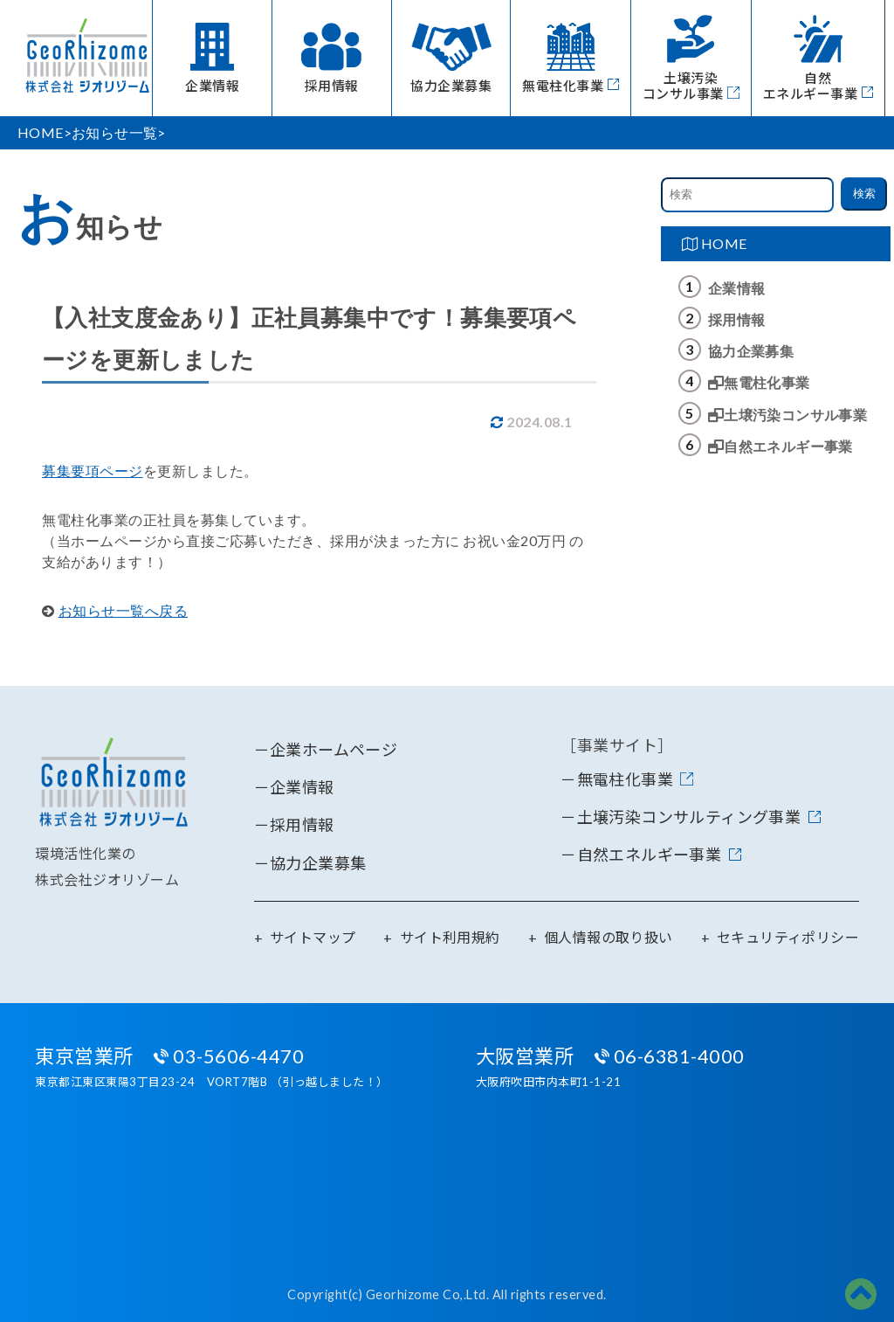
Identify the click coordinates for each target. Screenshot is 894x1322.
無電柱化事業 (759, 382)
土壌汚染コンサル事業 (787, 414)
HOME (714, 243)
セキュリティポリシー (788, 937)
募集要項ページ (92, 470)
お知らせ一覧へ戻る (123, 610)
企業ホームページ (333, 749)
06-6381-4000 (679, 1056)
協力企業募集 (751, 351)
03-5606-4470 (238, 1056)
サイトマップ (312, 937)
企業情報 (737, 288)
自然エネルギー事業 (780, 446)
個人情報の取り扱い (608, 937)
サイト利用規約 (450, 937)
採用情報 (737, 319)
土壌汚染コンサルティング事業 (689, 817)
